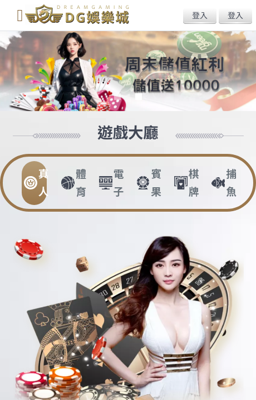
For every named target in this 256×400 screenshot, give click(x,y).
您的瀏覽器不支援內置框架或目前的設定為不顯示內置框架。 (128, 200)
